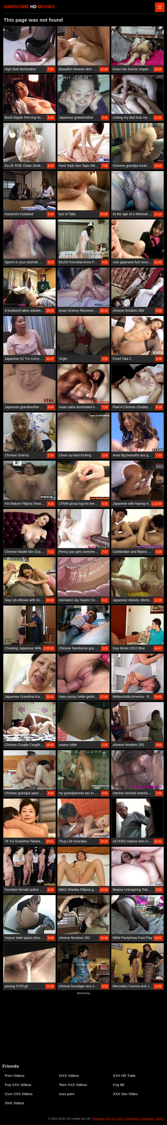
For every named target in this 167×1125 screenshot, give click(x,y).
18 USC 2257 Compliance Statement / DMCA (135, 1118)
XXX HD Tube (124, 1075)
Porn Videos (14, 1075)
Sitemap (98, 1118)
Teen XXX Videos (73, 1085)
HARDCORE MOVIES (29, 6)
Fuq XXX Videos (18, 1085)
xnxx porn (67, 1094)
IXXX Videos (69, 1075)
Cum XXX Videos (19, 1094)
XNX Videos (14, 1103)
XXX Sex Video (125, 1094)
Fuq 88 (118, 1085)
